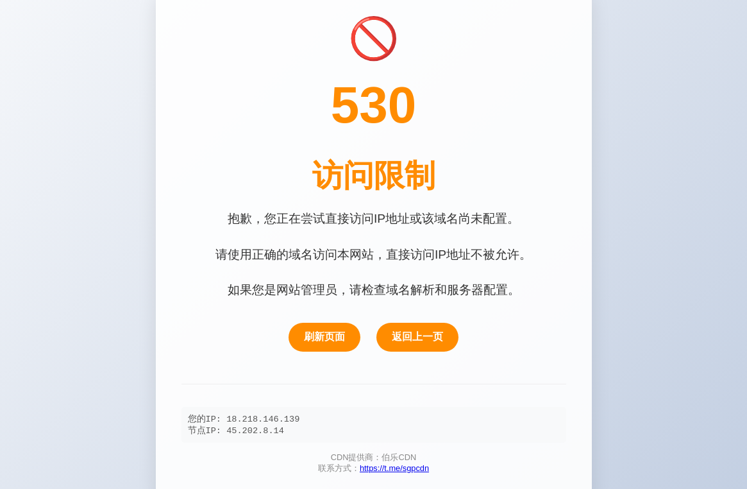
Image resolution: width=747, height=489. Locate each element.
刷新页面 (324, 335)
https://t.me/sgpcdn (394, 469)
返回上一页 (417, 335)
